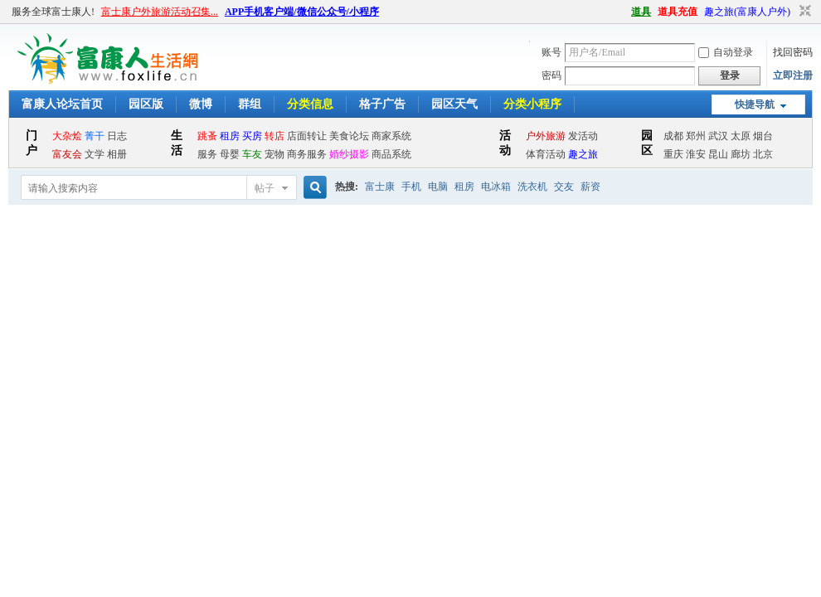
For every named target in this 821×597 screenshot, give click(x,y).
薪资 (590, 186)
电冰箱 (496, 186)
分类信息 (310, 104)
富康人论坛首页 (62, 104)
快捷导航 (755, 104)
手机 (411, 186)
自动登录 (725, 52)
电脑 (438, 186)
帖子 (264, 188)
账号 (551, 52)
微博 (200, 104)
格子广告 (382, 104)
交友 (564, 186)
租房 (464, 186)
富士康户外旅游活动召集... (159, 11)
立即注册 (793, 75)
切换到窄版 (803, 11)
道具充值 (677, 11)
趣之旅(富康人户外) (747, 11)
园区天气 (454, 104)
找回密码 (793, 52)
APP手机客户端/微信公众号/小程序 (302, 11)
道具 (641, 11)
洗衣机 (532, 186)
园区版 (146, 104)
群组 (249, 104)
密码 (551, 75)
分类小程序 (532, 104)
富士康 (380, 186)
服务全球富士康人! (53, 11)
